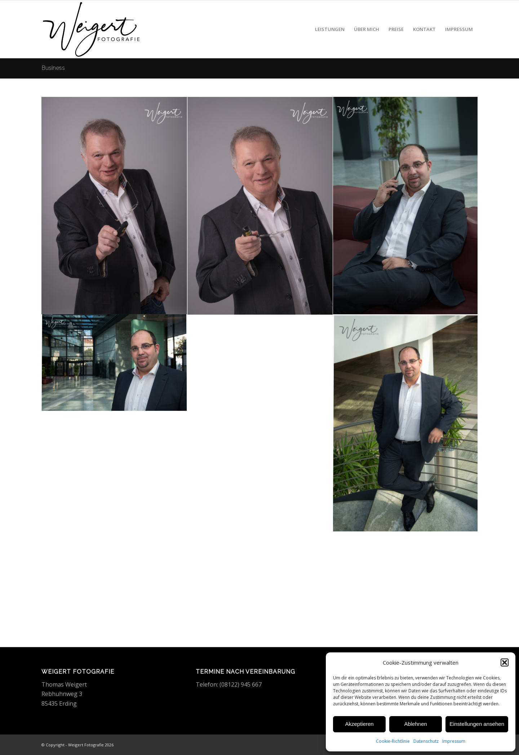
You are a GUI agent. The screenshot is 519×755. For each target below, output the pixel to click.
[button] (504, 662)
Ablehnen (415, 724)
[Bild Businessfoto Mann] (406, 206)
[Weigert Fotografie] (91, 29)
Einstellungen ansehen (476, 724)
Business (53, 67)
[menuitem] (329, 29)
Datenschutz (426, 741)
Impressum (453, 741)
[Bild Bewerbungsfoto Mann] (114, 206)
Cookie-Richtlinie (393, 741)
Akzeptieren (359, 724)
